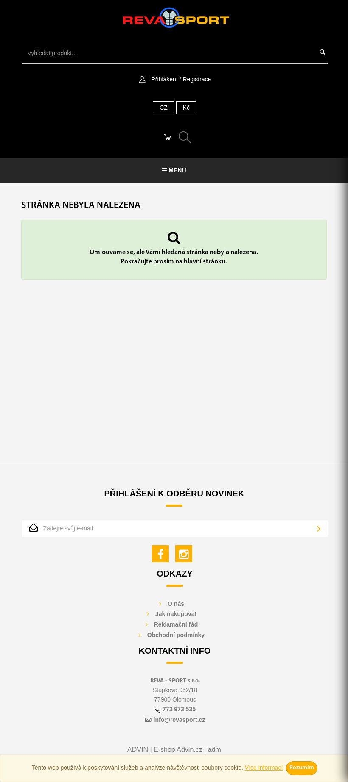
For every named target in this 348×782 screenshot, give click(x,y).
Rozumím (301, 768)
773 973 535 (179, 709)
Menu (174, 170)
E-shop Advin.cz (178, 749)
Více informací (264, 767)
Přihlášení (165, 79)
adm (214, 749)
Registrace (196, 79)
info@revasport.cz (179, 719)
